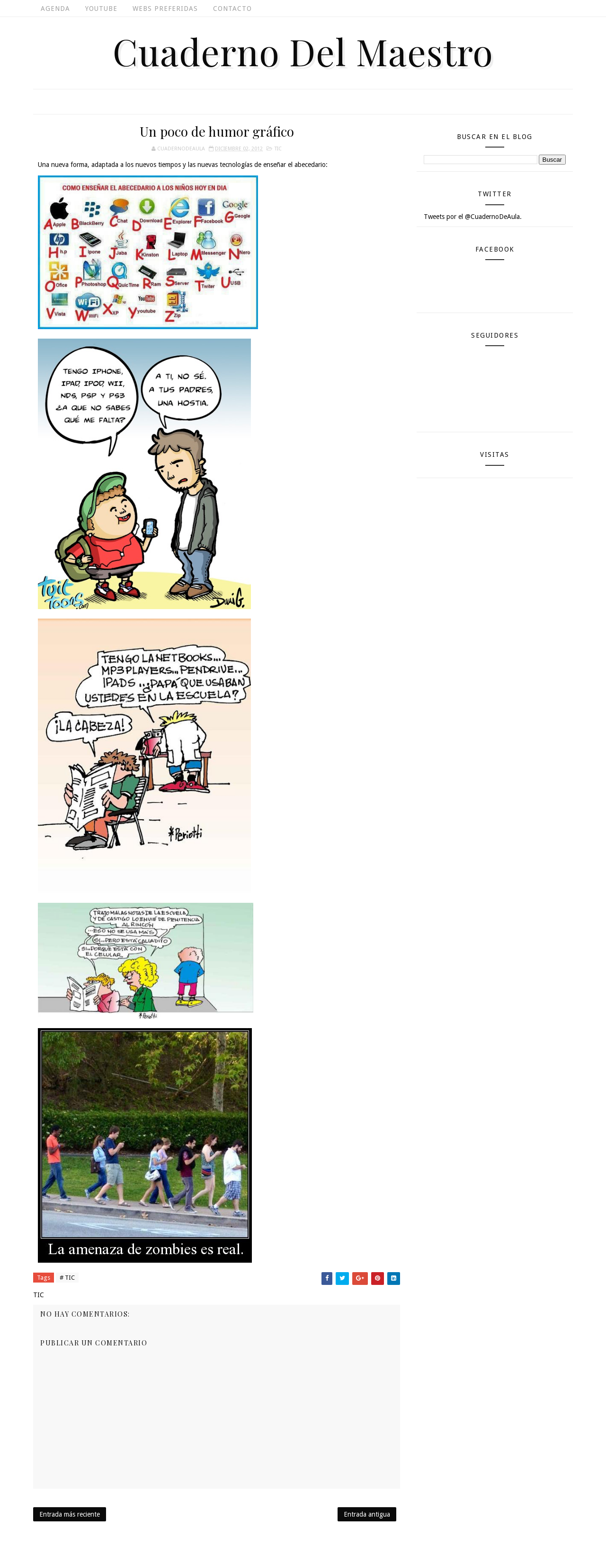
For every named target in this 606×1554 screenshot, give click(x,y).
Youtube (101, 8)
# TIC (67, 1277)
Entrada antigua (367, 1514)
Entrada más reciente (69, 1514)
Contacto (232, 8)
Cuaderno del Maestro (303, 51)
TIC (278, 149)
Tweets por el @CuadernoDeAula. (473, 216)
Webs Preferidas (165, 8)
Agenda (55, 8)
